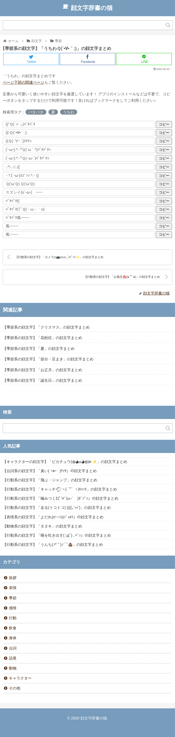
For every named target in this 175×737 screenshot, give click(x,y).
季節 (12, 598)
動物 (12, 668)
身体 (12, 638)
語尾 (12, 658)
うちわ (68, 112)
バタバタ (35, 112)
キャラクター (20, 678)
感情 (12, 608)
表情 (12, 588)
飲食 (12, 628)
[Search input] (84, 25)
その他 (14, 688)
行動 (12, 618)
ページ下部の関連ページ (23, 82)
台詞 (12, 648)
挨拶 (12, 578)
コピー (164, 124)
